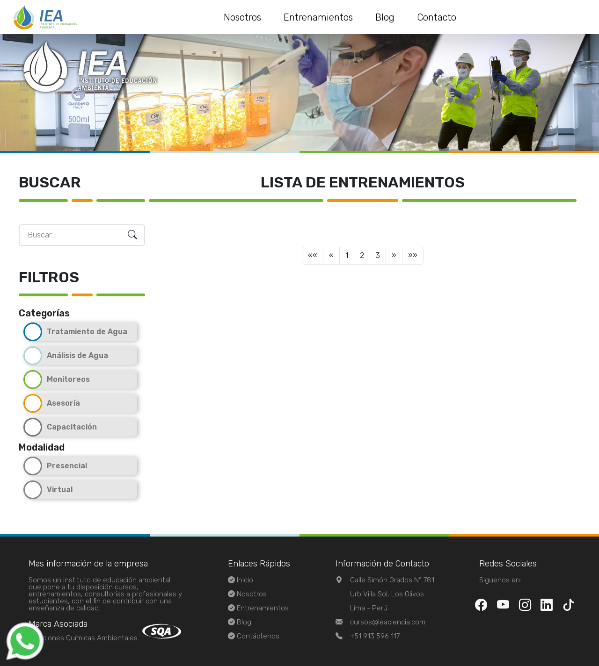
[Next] (394, 256)
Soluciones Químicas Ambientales (83, 638)
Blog (384, 17)
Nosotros (242, 17)
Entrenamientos (318, 17)
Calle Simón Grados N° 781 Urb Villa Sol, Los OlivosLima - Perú (392, 594)
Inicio (245, 580)
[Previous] (312, 256)
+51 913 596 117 (375, 636)
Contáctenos (258, 636)
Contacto (436, 17)
